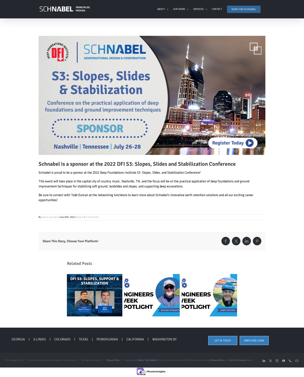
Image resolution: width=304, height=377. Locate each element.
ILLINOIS (39, 339)
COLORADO (62, 339)
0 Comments (92, 217)
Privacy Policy (112, 360)
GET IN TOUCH (223, 340)
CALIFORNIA (135, 339)
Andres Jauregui (49, 217)
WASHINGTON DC (164, 339)
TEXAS (83, 339)
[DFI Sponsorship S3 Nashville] (152, 95)
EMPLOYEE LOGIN (254, 340)
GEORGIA (18, 339)
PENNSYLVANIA (107, 339)
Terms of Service (237, 360)
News (80, 217)
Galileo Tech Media (147, 360)
